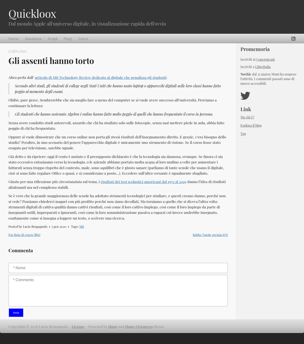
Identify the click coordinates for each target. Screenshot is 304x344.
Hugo (112, 326)
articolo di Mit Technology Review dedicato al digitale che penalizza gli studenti (100, 77)
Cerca (83, 39)
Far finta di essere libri (24, 235)
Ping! (68, 39)
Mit (81, 226)
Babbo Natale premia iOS (210, 235)
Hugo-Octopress (139, 326)
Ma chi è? (247, 117)
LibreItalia (263, 67)
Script (52, 39)
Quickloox (32, 13)
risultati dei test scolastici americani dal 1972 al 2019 (143, 181)
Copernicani (265, 59)
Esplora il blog (251, 125)
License (78, 326)
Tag (243, 133)
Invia (16, 312)
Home (13, 39)
